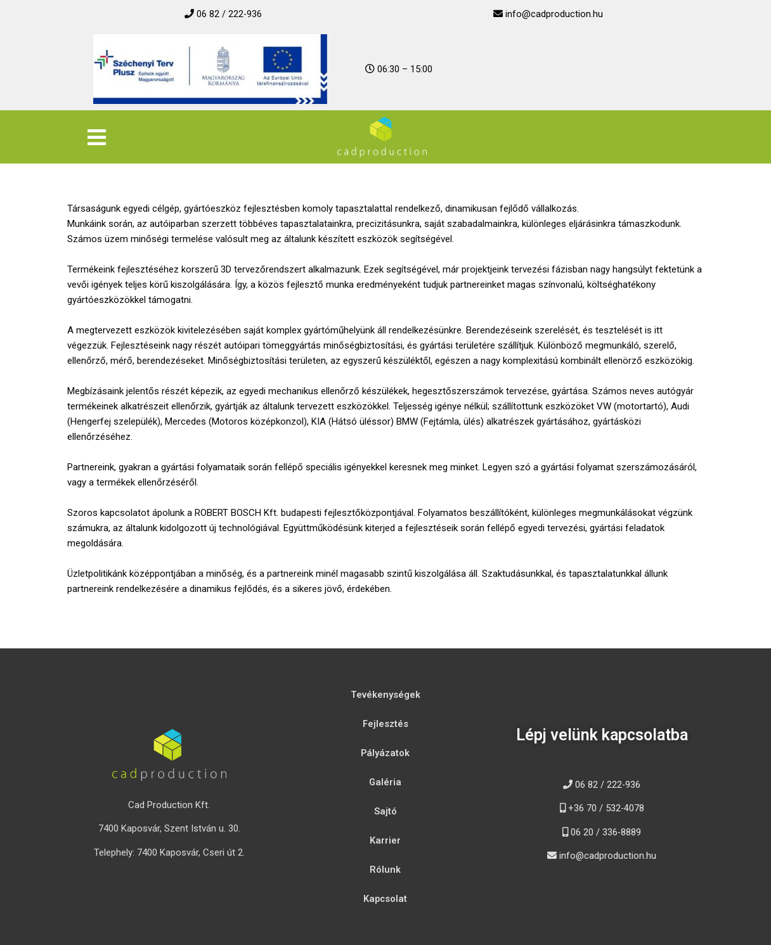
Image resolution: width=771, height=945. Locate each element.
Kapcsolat (385, 898)
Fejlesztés (385, 724)
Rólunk (385, 869)
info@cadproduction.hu (554, 14)
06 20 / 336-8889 (606, 832)
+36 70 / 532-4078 (605, 808)
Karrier (385, 840)
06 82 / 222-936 (229, 14)
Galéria (385, 782)
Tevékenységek (385, 694)
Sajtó (385, 811)
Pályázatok (385, 753)
